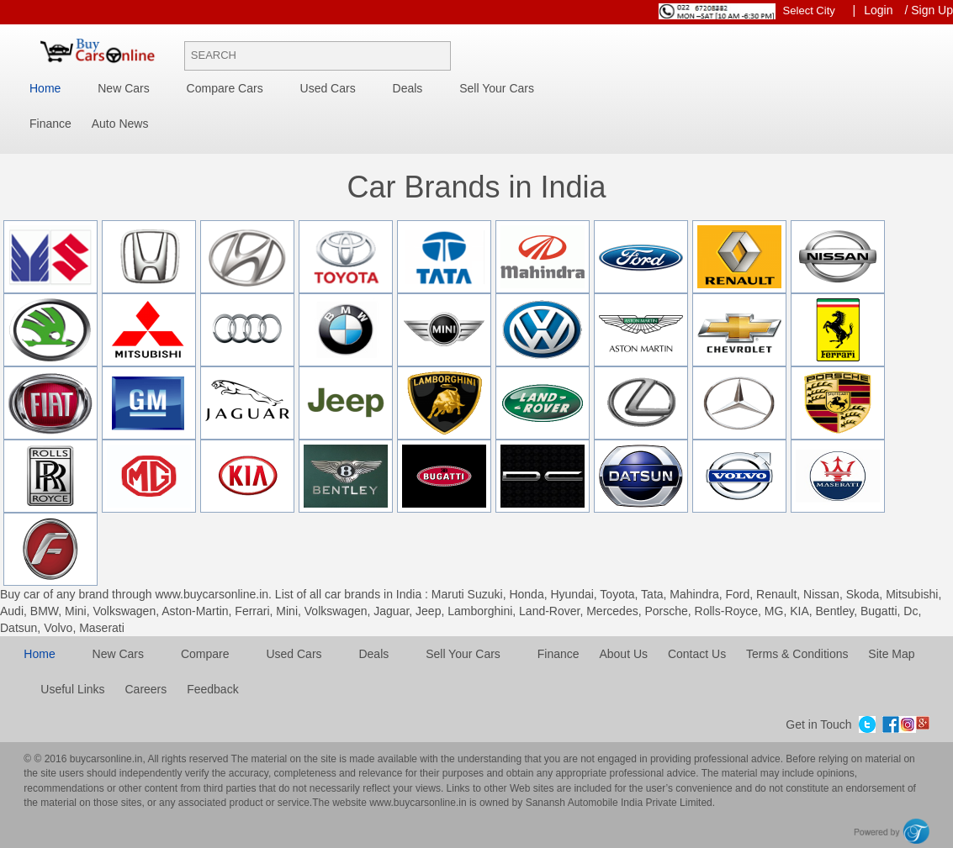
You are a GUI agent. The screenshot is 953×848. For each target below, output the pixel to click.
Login (878, 10)
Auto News (120, 123)
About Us (623, 654)
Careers (145, 689)
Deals (408, 88)
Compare (205, 654)
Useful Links (72, 689)
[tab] (476, 220)
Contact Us (697, 654)
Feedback (212, 689)
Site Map (891, 654)
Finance (50, 123)
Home (45, 88)
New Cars (123, 88)
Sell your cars (496, 88)
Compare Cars (225, 88)
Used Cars (328, 88)
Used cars (293, 654)
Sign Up (932, 10)
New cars (118, 654)
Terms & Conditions (797, 654)
